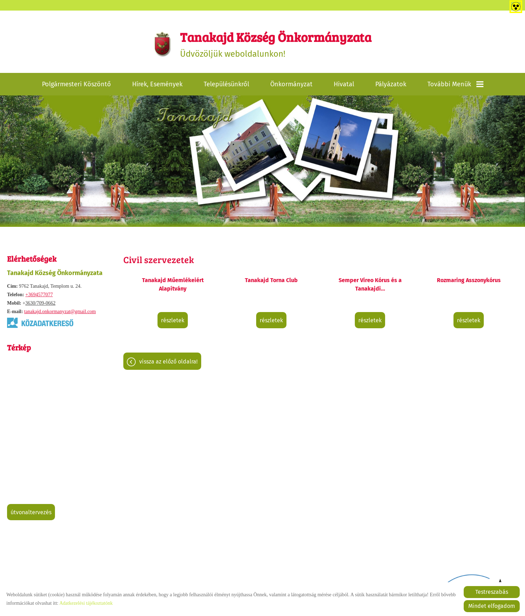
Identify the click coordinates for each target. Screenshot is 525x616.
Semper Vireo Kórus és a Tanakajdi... (370, 284)
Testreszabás (491, 592)
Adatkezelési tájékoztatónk (85, 603)
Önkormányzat (291, 84)
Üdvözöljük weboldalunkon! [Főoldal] (275, 43)
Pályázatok (390, 84)
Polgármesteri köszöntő (76, 84)
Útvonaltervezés (31, 512)
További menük (455, 84)
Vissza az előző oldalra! (168, 361)
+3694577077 (39, 294)
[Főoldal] (163, 44)
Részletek (172, 320)
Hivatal (344, 84)
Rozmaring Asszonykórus (469, 280)
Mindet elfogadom (491, 606)
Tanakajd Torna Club (271, 280)
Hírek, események (157, 84)
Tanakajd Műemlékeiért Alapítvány (173, 284)
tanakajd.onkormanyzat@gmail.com (60, 311)
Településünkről (226, 84)
